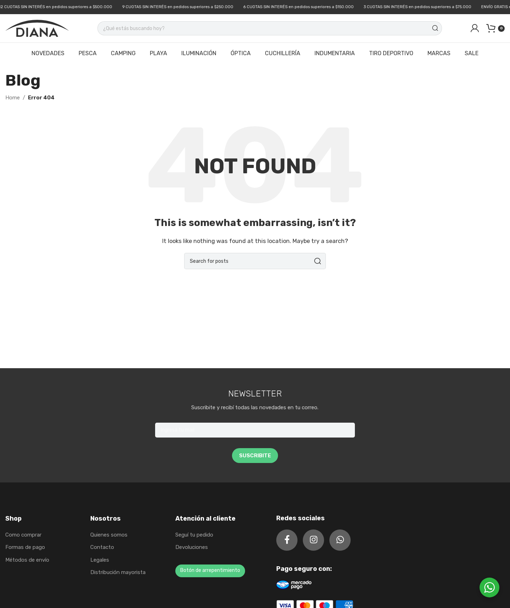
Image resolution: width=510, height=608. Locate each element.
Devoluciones (191, 547)
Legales (99, 560)
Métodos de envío (27, 560)
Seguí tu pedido (194, 535)
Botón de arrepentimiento (210, 570)
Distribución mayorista (118, 572)
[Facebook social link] (287, 540)
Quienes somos (109, 535)
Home (12, 97)
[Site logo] (37, 28)
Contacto (102, 547)
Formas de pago (25, 547)
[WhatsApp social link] (340, 540)
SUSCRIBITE (255, 455)
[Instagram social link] (313, 540)
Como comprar (23, 535)
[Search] (269, 28)
